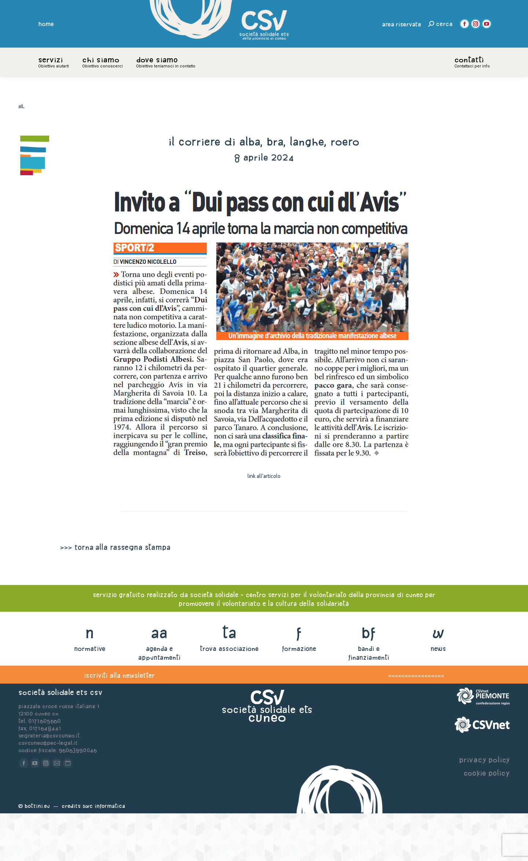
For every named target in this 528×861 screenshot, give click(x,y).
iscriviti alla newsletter (119, 723)
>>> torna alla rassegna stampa (115, 594)
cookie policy (486, 820)
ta (229, 680)
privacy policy (484, 807)
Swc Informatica (103, 853)
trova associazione (229, 696)
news (438, 696)
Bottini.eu (37, 853)
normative (89, 696)
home (46, 24)
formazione (299, 696)
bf (368, 680)
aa (159, 680)
